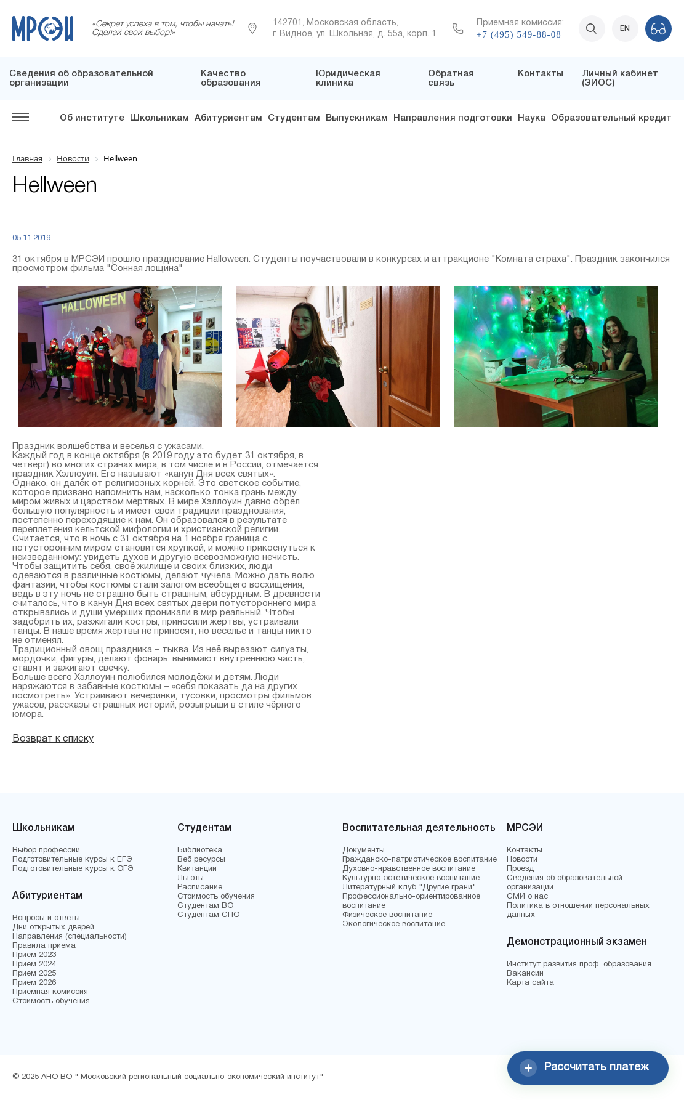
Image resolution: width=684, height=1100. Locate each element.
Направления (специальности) (69, 936)
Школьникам (159, 118)
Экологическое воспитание (393, 924)
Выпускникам (357, 118)
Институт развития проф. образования (579, 964)
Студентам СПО (208, 915)
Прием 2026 (34, 983)
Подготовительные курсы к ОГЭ (73, 869)
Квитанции (197, 869)
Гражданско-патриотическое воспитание (419, 859)
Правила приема (44, 946)
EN (625, 28)
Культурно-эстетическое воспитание (411, 878)
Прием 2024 (34, 964)
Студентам (294, 118)
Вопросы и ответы (46, 918)
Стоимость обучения (51, 1001)
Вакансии (525, 973)
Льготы (190, 878)
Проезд (520, 869)
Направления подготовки (452, 118)
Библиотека (199, 850)
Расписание (199, 887)
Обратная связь (451, 78)
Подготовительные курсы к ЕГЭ (72, 859)
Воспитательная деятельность (419, 828)
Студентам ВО (205, 906)
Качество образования (231, 78)
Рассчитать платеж (584, 1068)
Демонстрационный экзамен (577, 942)
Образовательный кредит (611, 118)
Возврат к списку (53, 739)
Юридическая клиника (348, 78)
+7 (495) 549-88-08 (519, 34)
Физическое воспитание (387, 915)
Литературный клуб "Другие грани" (409, 887)
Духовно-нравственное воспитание (408, 869)
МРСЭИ (525, 828)
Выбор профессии (46, 850)
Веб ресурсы (201, 859)
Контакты (540, 74)
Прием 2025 (34, 973)
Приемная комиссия (50, 992)
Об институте (92, 118)
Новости (522, 859)
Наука (531, 118)
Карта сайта (530, 983)
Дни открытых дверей (53, 927)
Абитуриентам (228, 118)
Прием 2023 (34, 955)
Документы (363, 850)
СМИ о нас (527, 896)
